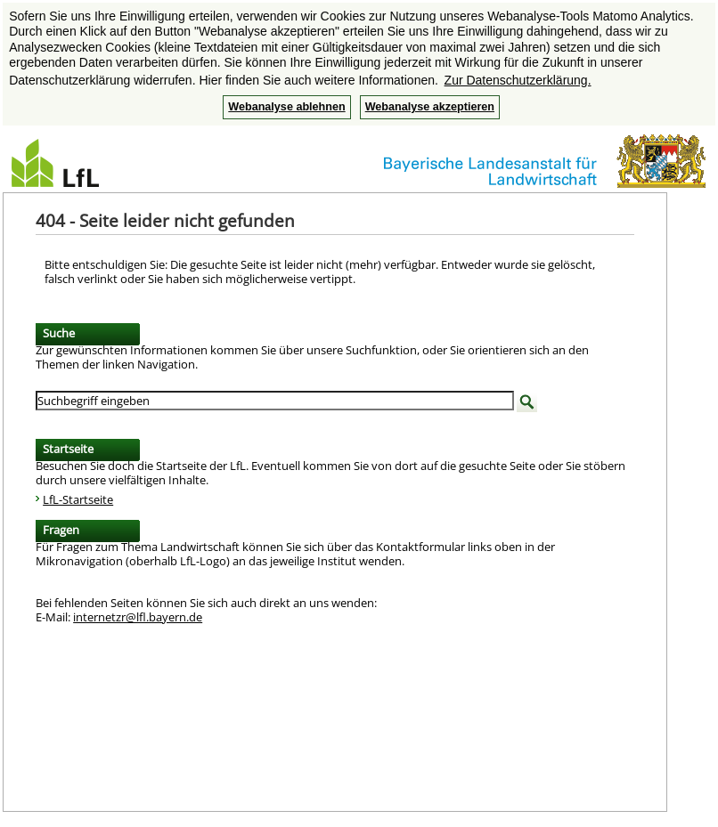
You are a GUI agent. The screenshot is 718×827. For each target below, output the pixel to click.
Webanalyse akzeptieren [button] (429, 107)
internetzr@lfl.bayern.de (137, 617)
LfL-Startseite (78, 499)
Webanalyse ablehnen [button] (286, 107)
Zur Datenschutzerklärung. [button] (518, 80)
